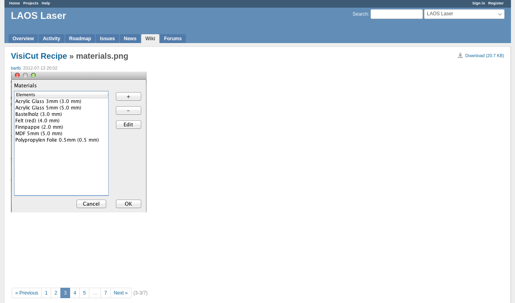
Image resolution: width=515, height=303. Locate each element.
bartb (16, 68)
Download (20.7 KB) (484, 55)
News (130, 38)
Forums (173, 38)
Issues (107, 38)
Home (14, 3)
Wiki (150, 38)
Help (46, 3)
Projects (31, 3)
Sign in (478, 3)
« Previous (26, 293)
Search (360, 14)
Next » (121, 293)
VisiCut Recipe (39, 56)
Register (496, 3)
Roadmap (80, 38)
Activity (51, 38)
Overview (23, 38)
